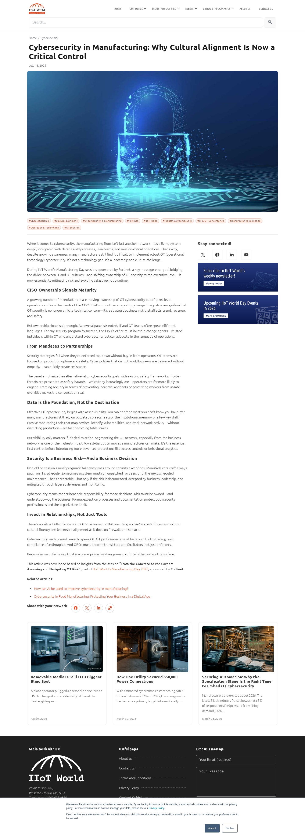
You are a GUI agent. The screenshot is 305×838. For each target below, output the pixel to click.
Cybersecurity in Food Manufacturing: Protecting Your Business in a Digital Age (92, 596)
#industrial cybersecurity (177, 220)
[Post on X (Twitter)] (87, 608)
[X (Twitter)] (203, 255)
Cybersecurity (49, 38)
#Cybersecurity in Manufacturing (102, 220)
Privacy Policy (156, 808)
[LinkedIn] (232, 255)
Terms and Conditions (135, 778)
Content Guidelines (133, 798)
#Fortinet (132, 220)
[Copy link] (109, 608)
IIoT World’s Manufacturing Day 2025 (120, 569)
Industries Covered (164, 8)
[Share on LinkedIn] (98, 608)
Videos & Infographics (216, 8)
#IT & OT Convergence (210, 220)
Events (189, 8)
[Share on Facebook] (75, 608)
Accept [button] (212, 828)
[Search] (146, 22)
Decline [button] (230, 828)
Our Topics (136, 8)
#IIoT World (150, 220)
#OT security (71, 227)
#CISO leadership (39, 220)
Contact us (266, 8)
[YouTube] (246, 255)
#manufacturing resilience (245, 220)
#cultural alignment (66, 220)
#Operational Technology (44, 227)
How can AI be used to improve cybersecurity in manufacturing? (81, 589)
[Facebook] (217, 255)
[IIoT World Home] (69, 768)
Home (117, 8)
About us (245, 8)
